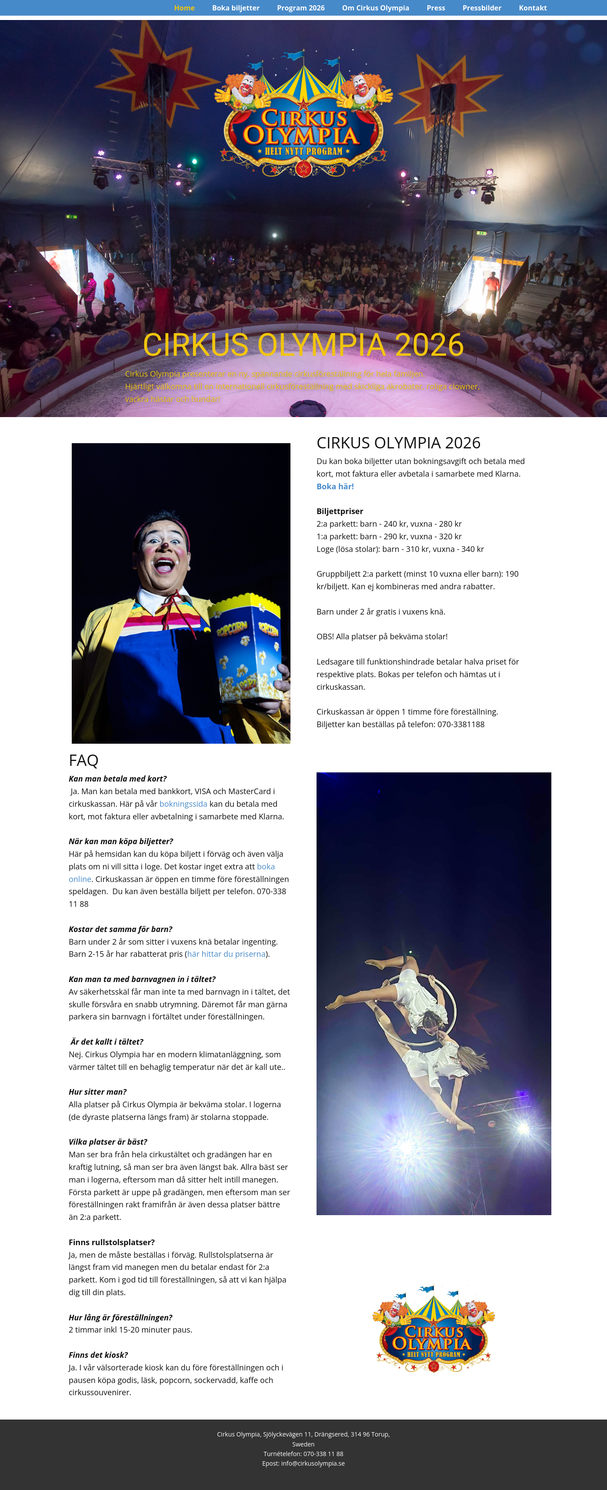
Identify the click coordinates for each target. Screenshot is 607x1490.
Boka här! (336, 486)
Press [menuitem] (436, 8)
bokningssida (183, 803)
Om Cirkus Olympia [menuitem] (376, 8)
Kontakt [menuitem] (533, 8)
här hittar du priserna (226, 954)
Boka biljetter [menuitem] (236, 8)
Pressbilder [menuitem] (482, 8)
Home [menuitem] (184, 8)
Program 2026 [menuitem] (301, 8)
